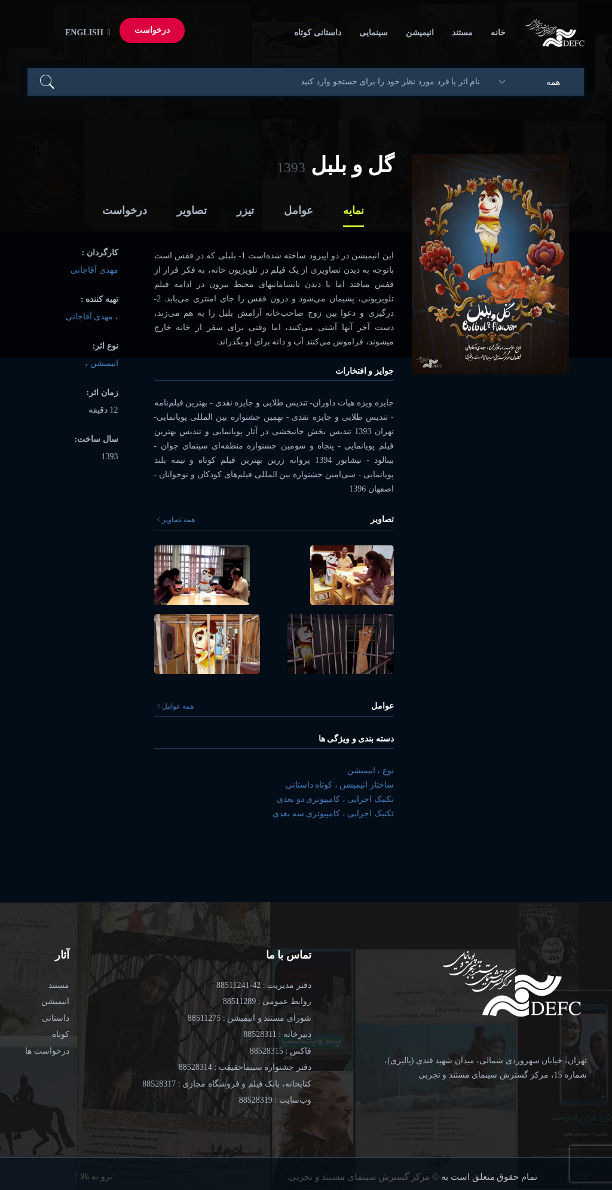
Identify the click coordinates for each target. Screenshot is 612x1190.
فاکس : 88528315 (280, 1050)
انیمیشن (420, 32)
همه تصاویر (176, 519)
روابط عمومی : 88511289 (267, 1001)
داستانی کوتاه (317, 32)
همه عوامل (175, 706)
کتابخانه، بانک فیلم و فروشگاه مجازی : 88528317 (226, 1083)
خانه (498, 32)
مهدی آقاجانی (94, 270)
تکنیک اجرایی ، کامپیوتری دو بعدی (335, 799)
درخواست (152, 30)
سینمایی (373, 32)
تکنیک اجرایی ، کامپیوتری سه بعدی (333, 813)
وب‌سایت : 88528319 (275, 1100)
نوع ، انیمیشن (370, 770)
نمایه (353, 210)
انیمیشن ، (101, 363)
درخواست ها (47, 1050)
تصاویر (192, 210)
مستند (462, 32)
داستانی (55, 1018)
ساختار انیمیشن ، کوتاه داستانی (340, 784)
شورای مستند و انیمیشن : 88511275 (249, 1018)
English (86, 32)
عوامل (298, 210)
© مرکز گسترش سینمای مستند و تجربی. (363, 1177)
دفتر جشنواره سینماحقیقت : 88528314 (245, 1067)
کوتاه (60, 1034)
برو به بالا (93, 1176)
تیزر (245, 210)
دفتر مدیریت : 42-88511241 (263, 985)
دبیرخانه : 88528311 (277, 1034)
